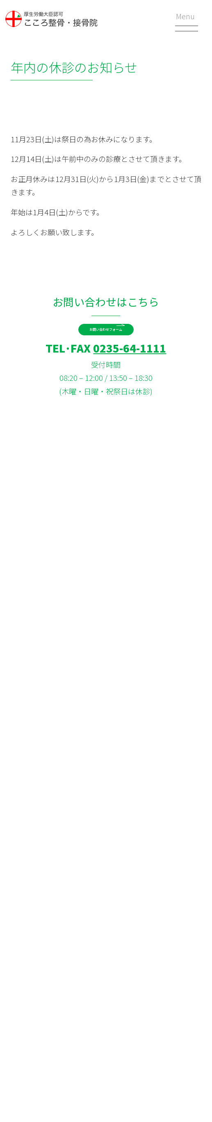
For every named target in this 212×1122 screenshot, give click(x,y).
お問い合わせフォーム (106, 338)
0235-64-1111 (129, 370)
